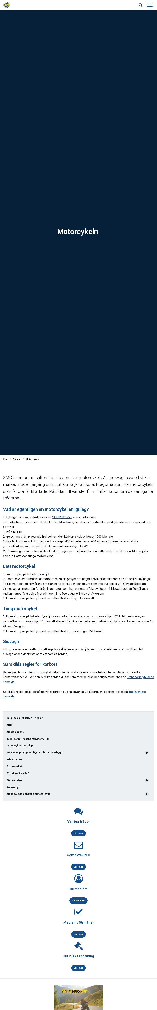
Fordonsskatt (14, 766)
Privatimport (14, 759)
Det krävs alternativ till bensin (24, 718)
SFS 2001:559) (62, 517)
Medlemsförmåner (78, 922)
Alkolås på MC (15, 731)
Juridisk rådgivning (78, 956)
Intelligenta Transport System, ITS (27, 738)
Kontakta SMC (78, 855)
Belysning (12, 787)
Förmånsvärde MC (17, 773)
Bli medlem (78, 889)
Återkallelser (14, 780)
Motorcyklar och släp (19, 745)
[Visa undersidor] (147, 753)
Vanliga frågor (78, 821)
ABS (9, 724)
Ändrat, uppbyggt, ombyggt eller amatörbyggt (34, 752)
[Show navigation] (150, 5)
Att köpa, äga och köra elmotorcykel (28, 793)
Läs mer (78, 833)
